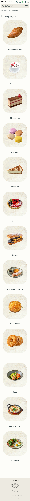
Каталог (9, 6)
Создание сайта (10, 495)
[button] (17, 2)
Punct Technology (19, 495)
